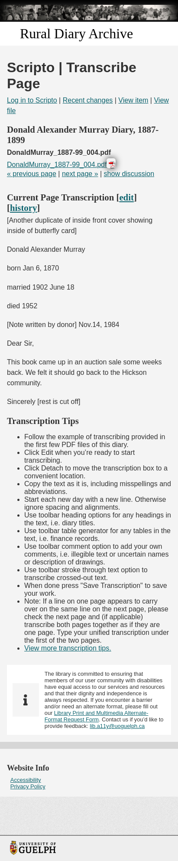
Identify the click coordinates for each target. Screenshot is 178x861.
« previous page (31, 173)
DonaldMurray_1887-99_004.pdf (57, 164)
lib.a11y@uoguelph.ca (117, 726)
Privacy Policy (27, 786)
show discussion (129, 173)
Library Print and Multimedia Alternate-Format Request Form (97, 716)
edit (126, 197)
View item (133, 100)
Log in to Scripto (32, 100)
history (23, 208)
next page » (80, 173)
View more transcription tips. (67, 648)
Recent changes (88, 100)
